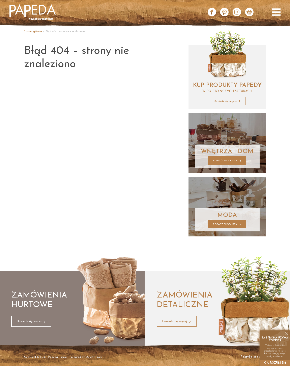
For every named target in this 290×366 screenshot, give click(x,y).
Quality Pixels (94, 357)
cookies (275, 340)
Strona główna (33, 31)
